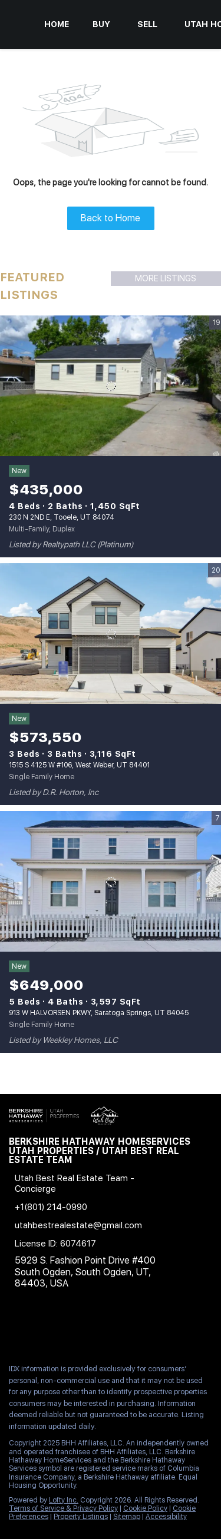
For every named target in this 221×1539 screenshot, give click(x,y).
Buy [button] (101, 24)
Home (56, 24)
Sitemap (126, 1517)
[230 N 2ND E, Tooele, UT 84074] (110, 386)
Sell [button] (147, 24)
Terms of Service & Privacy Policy (63, 1508)
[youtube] (132, 1329)
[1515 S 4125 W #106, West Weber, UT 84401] (110, 633)
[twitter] (61, 1329)
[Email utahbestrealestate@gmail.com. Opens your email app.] (93, 1225)
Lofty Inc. (63, 1500)
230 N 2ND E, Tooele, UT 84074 (61, 517)
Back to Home (110, 218)
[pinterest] (155, 1329)
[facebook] (14, 1329)
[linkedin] (38, 1329)
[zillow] (85, 1329)
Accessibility (166, 1517)
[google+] (179, 1329)
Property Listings (81, 1517)
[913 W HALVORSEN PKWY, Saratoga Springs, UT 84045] (110, 881)
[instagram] (108, 1329)
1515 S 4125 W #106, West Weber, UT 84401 (79, 765)
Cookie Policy (145, 1508)
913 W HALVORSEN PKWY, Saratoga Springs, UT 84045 (99, 1013)
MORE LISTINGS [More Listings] (165, 278)
